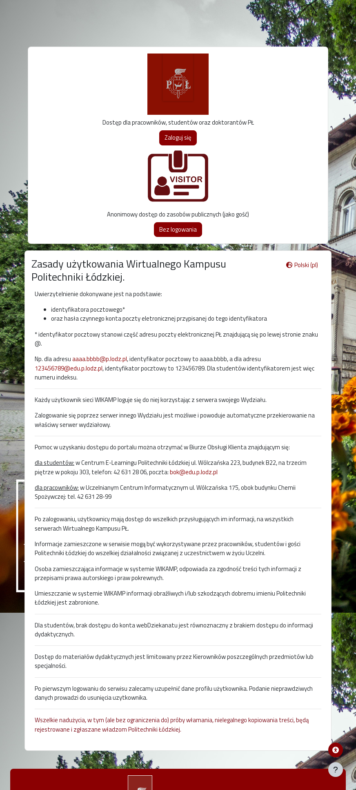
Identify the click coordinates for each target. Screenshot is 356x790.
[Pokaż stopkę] (335, 769)
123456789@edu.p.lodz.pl (68, 368)
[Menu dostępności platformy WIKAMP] (335, 750)
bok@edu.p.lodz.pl (194, 472)
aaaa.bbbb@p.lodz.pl (99, 359)
